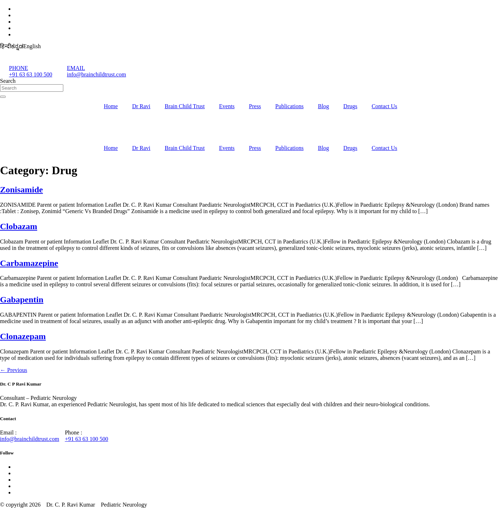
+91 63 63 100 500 (86, 439)
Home (111, 106)
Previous (13, 370)
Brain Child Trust (184, 106)
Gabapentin (21, 299)
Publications (289, 106)
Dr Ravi (141, 106)
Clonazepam (23, 336)
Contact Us (384, 106)
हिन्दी (5, 46)
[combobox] (31, 88)
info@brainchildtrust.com (29, 439)
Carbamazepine (29, 263)
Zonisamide (21, 189)
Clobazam (18, 226)
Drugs (350, 106)
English (32, 46)
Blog (323, 106)
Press (255, 106)
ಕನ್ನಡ (17, 46)
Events (227, 106)
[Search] (3, 97)
